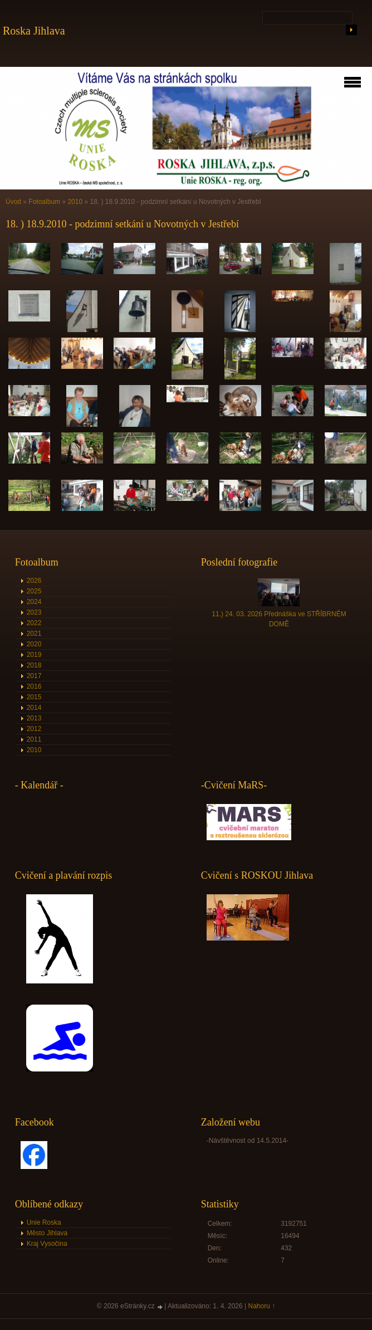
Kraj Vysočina (47, 1244)
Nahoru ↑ (262, 1306)
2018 (34, 665)
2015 (34, 697)
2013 (34, 718)
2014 (34, 708)
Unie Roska (44, 1222)
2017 (34, 676)
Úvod (13, 202)
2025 (34, 591)
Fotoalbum (44, 202)
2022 (34, 623)
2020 (34, 644)
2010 (74, 202)
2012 (34, 729)
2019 (34, 655)
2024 (34, 602)
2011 (34, 739)
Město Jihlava (47, 1233)
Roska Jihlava (34, 31)
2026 (34, 580)
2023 (34, 612)
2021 (34, 633)
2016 (34, 686)
